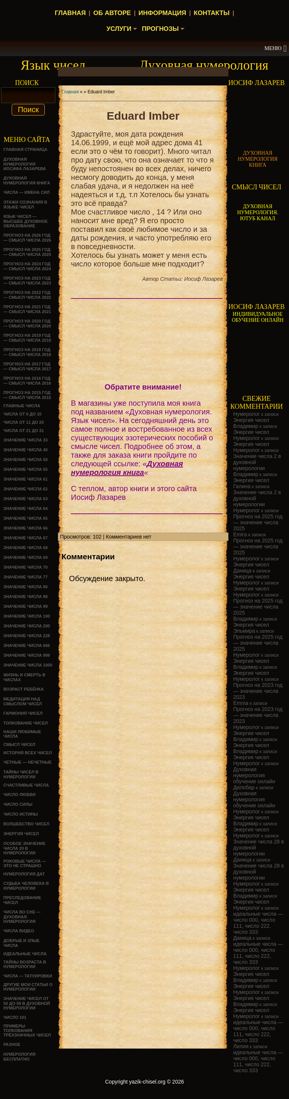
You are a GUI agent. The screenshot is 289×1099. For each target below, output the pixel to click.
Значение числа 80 (25, 587)
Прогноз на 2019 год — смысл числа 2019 (27, 337)
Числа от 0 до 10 (22, 414)
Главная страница (25, 149)
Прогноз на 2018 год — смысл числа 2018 (27, 352)
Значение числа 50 (25, 459)
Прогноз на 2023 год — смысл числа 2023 (27, 280)
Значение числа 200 (26, 626)
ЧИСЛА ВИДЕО (18, 931)
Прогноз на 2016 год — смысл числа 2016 (27, 380)
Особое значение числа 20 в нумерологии (24, 848)
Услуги (117, 29)
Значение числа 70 (25, 567)
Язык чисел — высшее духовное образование (25, 221)
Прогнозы (161, 29)
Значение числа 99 (25, 606)
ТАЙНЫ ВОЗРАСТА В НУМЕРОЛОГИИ (24, 964)
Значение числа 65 (25, 518)
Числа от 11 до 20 (23, 422)
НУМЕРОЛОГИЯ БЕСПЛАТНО (19, 1056)
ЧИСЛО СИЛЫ (17, 804)
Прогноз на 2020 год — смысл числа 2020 (27, 323)
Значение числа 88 (25, 596)
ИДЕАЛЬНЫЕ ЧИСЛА (25, 953)
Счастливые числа (26, 785)
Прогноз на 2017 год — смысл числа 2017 (27, 366)
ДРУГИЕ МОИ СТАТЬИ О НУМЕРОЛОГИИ (27, 986)
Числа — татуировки (27, 976)
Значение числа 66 (25, 528)
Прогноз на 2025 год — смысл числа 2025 (27, 252)
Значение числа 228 (26, 635)
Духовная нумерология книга (26, 180)
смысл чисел (19, 744)
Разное (11, 1044)
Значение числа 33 (25, 440)
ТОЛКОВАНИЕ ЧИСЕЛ (25, 723)
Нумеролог (246, 414)
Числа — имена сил (26, 192)
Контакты (212, 13)
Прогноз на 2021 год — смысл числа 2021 (27, 309)
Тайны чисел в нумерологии (20, 774)
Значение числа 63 (25, 498)
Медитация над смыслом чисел (22, 701)
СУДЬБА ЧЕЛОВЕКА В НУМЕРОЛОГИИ (26, 885)
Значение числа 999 (26, 655)
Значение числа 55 (25, 469)
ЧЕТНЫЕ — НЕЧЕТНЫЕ (27, 762)
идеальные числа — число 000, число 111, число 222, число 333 (258, 923)
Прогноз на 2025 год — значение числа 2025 (258, 522)
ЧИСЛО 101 (14, 1017)
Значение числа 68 (25, 547)
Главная (70, 13)
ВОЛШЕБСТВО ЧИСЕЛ (26, 824)
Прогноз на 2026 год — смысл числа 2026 (27, 237)
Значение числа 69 (25, 557)
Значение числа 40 (25, 450)
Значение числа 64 (25, 508)
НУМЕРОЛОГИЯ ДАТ (24, 874)
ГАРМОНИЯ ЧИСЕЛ (23, 713)
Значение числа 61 (25, 479)
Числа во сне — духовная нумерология (22, 917)
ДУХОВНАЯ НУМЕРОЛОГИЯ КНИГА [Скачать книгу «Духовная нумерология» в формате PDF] (258, 159)
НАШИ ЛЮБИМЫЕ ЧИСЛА (22, 733)
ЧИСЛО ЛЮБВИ (19, 794)
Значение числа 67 (25, 538)
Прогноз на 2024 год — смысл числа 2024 (27, 266)
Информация (162, 13)
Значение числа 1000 (27, 665)
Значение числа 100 (26, 616)
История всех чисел (27, 752)
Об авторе (112, 13)
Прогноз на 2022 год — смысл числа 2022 (27, 295)
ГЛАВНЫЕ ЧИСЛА (21, 405)
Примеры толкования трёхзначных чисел (27, 1030)
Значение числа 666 (26, 645)
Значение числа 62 (25, 489)
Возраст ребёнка (23, 689)
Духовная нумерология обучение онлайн (254, 775)
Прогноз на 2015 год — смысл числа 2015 (27, 395)
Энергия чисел (21, 833)
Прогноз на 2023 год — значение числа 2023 (258, 691)
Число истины (20, 814)
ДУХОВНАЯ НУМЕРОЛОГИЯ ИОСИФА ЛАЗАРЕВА (24, 164)
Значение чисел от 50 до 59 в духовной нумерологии (26, 1003)
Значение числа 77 (25, 577)
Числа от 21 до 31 (23, 430)
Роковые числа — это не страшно (24, 863)
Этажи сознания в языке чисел (25, 204)
